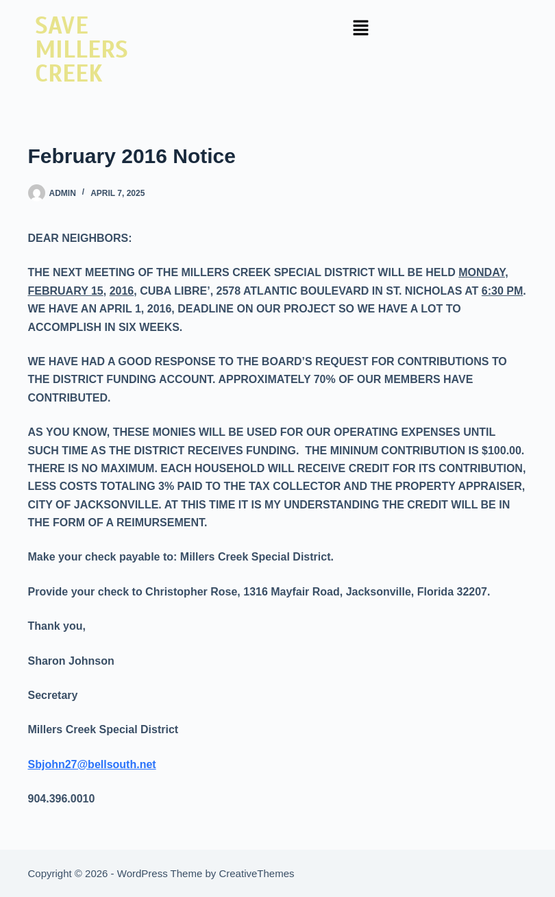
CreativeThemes (256, 873)
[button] (360, 29)
